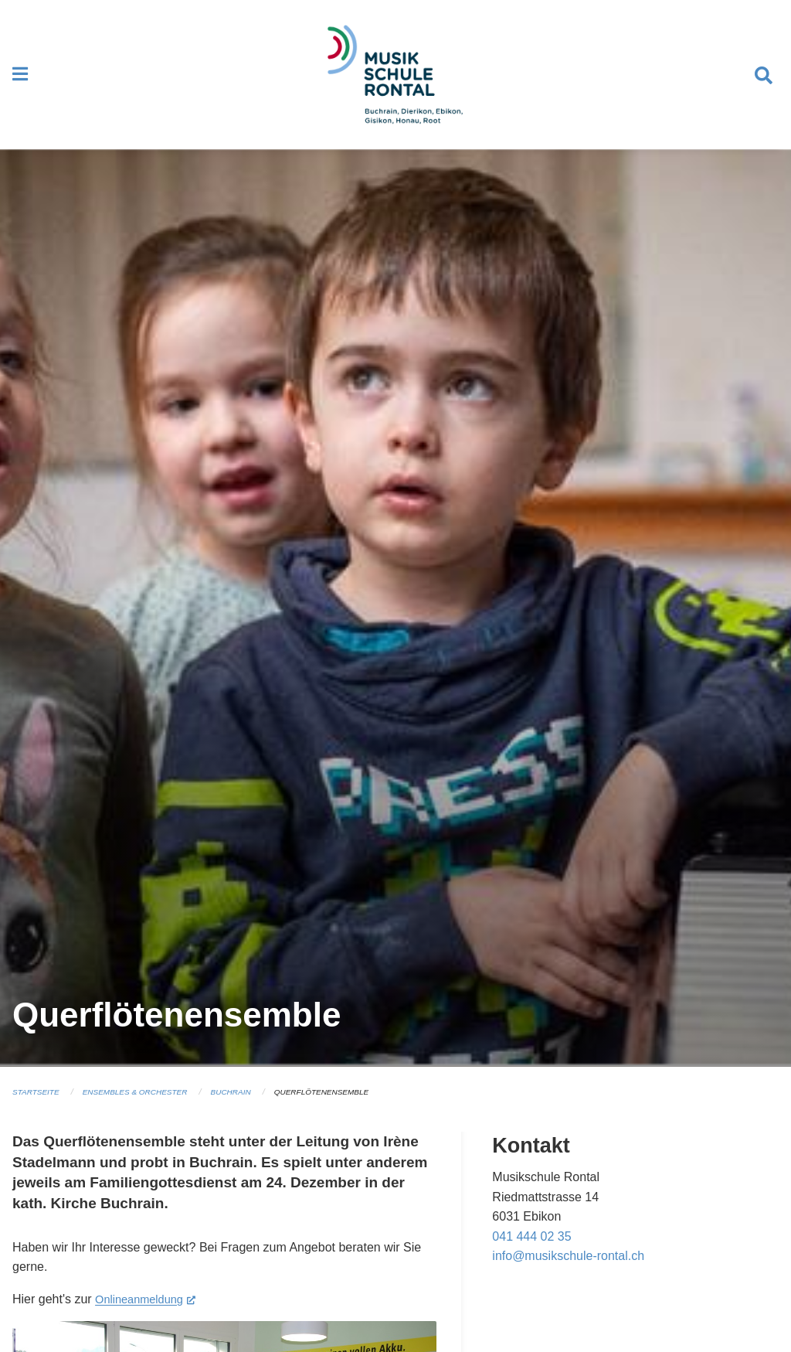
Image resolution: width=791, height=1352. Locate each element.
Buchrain (248, 1106)
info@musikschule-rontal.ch (568, 1270)
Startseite (38, 1106)
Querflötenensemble (346, 1106)
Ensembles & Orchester (145, 1106)
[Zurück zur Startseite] (395, 82)
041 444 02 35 (531, 1250)
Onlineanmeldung (150, 1311)
